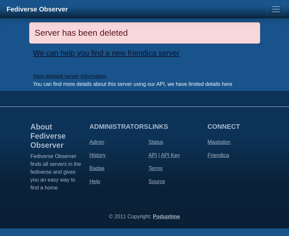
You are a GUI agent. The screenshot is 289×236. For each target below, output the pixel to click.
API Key (170, 155)
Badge (97, 168)
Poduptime (166, 216)
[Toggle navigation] (276, 9)
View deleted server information (70, 76)
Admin (97, 142)
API (153, 155)
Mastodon (219, 142)
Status (156, 142)
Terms (156, 168)
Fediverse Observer (37, 9)
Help (95, 181)
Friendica (218, 155)
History (98, 155)
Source (157, 181)
